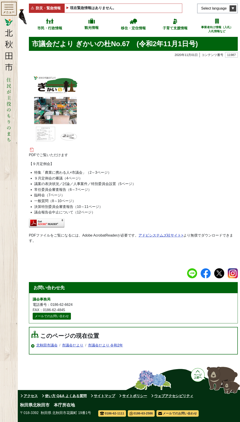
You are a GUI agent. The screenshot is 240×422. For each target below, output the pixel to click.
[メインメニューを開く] (9, 9)
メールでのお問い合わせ (52, 316)
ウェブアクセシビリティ (173, 396)
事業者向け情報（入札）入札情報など (217, 29)
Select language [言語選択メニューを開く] (214, 8)
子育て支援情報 (175, 28)
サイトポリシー (134, 396)
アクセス (31, 396)
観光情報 (91, 28)
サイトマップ (104, 396)
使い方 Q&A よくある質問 (66, 396)
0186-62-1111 (112, 413)
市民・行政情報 (49, 28)
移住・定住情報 (133, 28)
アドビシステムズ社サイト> (160, 235)
